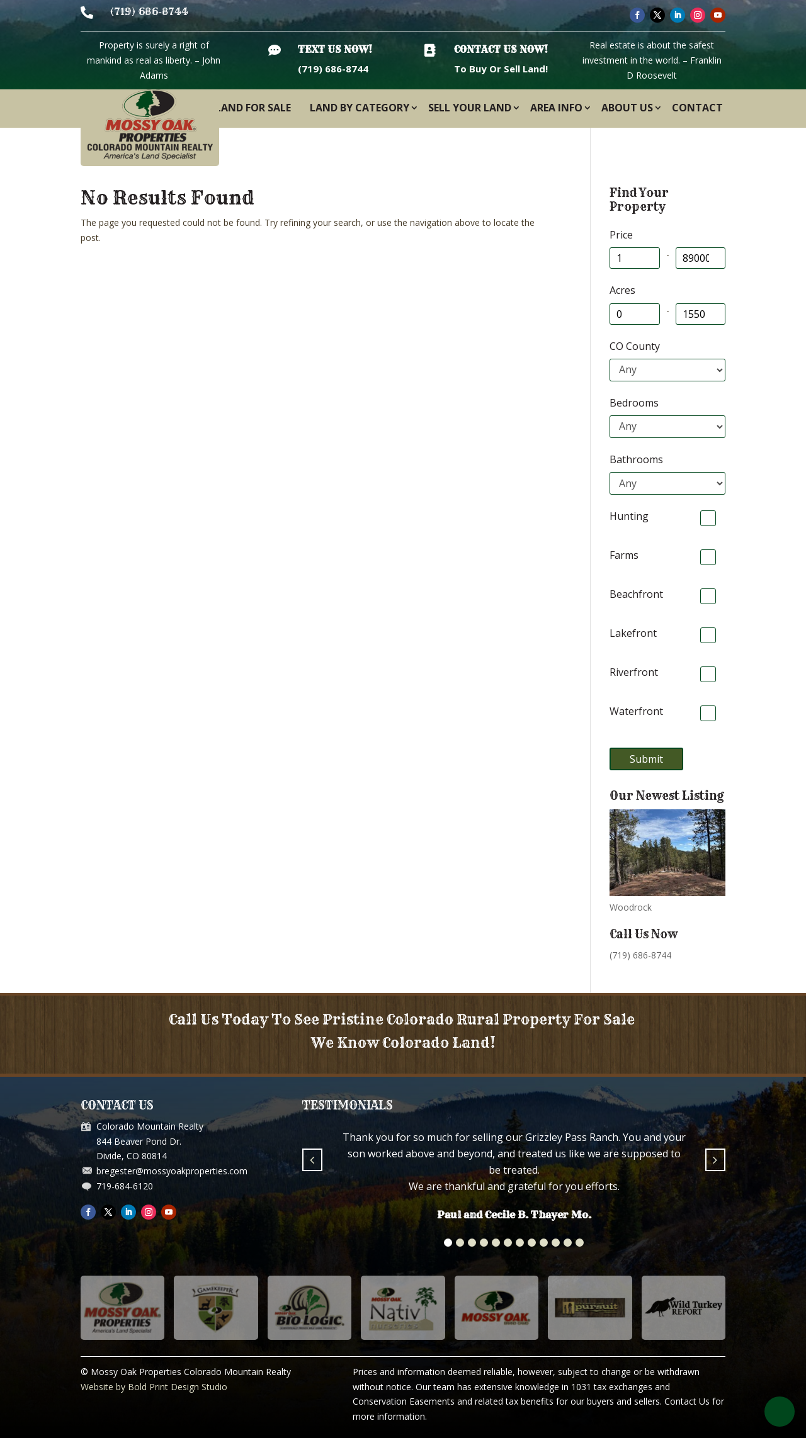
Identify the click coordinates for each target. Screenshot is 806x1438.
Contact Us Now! (501, 49)
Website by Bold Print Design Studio (154, 1387)
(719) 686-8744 (149, 12)
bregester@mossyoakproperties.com (171, 1171)
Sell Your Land (469, 108)
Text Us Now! (335, 49)
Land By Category (359, 108)
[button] (448, 1243)
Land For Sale (253, 108)
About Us (627, 108)
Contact (697, 108)
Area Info (556, 108)
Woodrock (631, 907)
